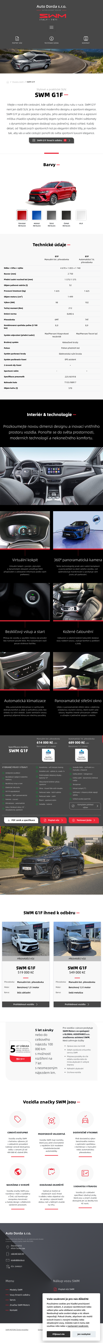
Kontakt (13, 1311)
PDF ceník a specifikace (23, 820)
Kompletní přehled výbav (82, 806)
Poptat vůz (51, 821)
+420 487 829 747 (17, 1254)
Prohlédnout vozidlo (23, 1004)
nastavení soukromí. (78, 1326)
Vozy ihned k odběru (20, 1295)
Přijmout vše (59, 1334)
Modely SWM (18, 82)
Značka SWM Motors (20, 1306)
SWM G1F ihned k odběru (49, 141)
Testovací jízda (82, 821)
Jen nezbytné (84, 1334)
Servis (13, 1300)
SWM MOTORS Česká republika (17, 1331)
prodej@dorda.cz (18, 1261)
